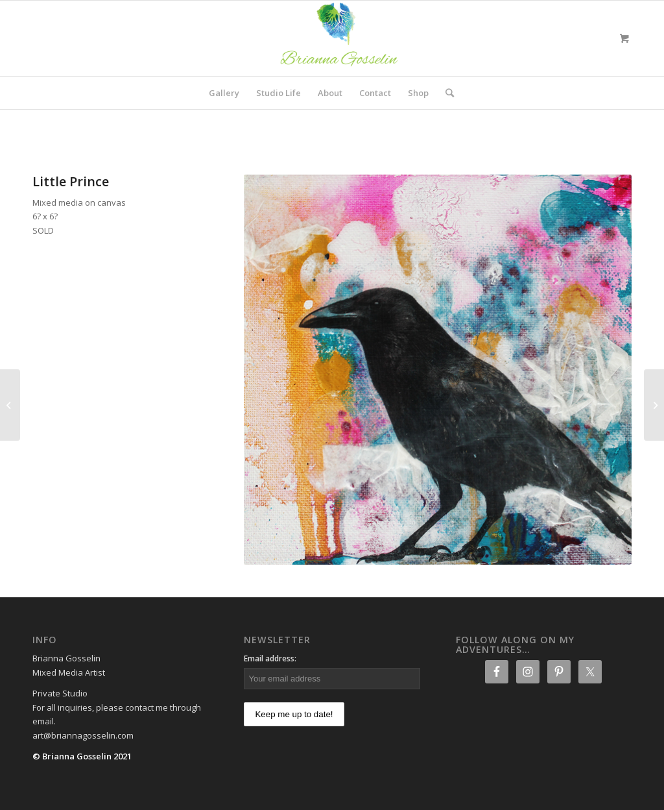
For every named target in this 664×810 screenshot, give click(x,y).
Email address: (270, 658)
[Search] (445, 93)
